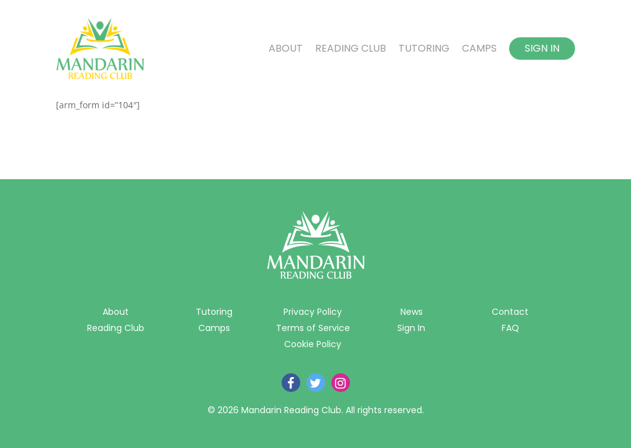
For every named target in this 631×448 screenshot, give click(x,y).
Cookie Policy (312, 344)
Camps (479, 48)
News (411, 312)
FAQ (510, 328)
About (286, 48)
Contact (510, 312)
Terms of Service (313, 328)
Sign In (542, 48)
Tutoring (423, 48)
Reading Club (350, 48)
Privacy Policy (312, 312)
